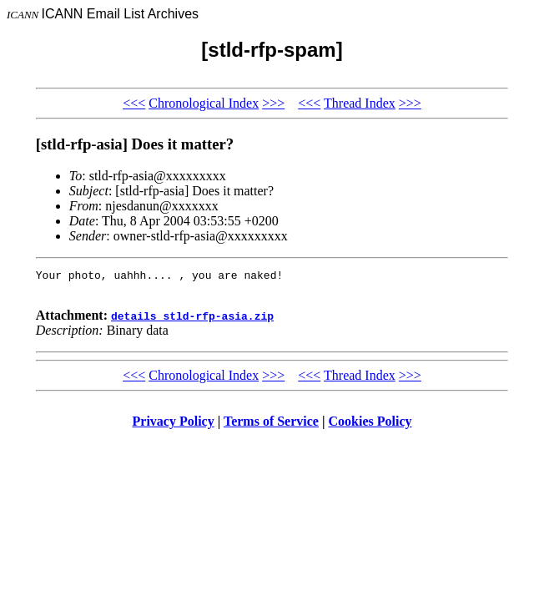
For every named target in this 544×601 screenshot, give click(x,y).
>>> (273, 103)
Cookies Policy (370, 426)
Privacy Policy (173, 426)
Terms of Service (271, 426)
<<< (134, 103)
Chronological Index (204, 103)
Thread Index (359, 103)
